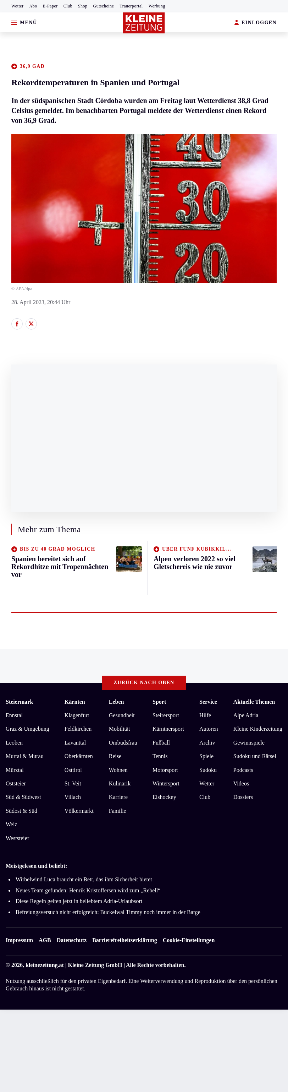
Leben (116, 702)
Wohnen (118, 770)
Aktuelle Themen (254, 702)
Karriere (118, 797)
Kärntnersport (168, 729)
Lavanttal (75, 743)
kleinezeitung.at (45, 965)
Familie (117, 811)
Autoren (208, 729)
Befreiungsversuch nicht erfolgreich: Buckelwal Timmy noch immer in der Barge (108, 912)
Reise (115, 756)
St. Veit (73, 783)
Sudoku (208, 770)
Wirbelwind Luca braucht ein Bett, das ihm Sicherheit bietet (84, 879)
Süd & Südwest (23, 797)
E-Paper (50, 6)
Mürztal (15, 770)
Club (67, 6)
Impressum (19, 940)
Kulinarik (120, 783)
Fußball (161, 743)
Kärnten (75, 702)
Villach (73, 797)
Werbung (157, 6)
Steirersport (166, 715)
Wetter (17, 6)
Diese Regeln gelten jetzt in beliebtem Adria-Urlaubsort (79, 901)
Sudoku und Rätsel (254, 756)
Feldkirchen (78, 729)
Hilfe (205, 715)
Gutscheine (103, 6)
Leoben (14, 743)
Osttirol (73, 770)
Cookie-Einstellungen (189, 940)
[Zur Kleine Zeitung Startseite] (144, 22)
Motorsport (165, 770)
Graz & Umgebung (27, 729)
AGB (45, 940)
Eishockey (164, 797)
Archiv (207, 743)
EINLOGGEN (255, 23)
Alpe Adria (246, 715)
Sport (159, 702)
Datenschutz (72, 940)
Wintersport (166, 783)
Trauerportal (131, 6)
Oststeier (16, 783)
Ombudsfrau (123, 743)
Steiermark (19, 702)
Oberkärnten (79, 756)
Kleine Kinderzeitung (257, 729)
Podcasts (243, 770)
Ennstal (14, 715)
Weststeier (17, 838)
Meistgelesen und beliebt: (36, 866)
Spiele (206, 756)
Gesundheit (122, 715)
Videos (241, 783)
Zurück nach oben (144, 682)
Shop (83, 6)
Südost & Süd (21, 811)
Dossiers (243, 797)
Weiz (11, 824)
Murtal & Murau (25, 756)
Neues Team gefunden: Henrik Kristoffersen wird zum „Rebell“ (88, 890)
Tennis (160, 756)
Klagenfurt (77, 715)
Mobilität (119, 729)
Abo (33, 6)
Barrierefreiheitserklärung (124, 940)
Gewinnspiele (249, 743)
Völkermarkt (79, 811)
